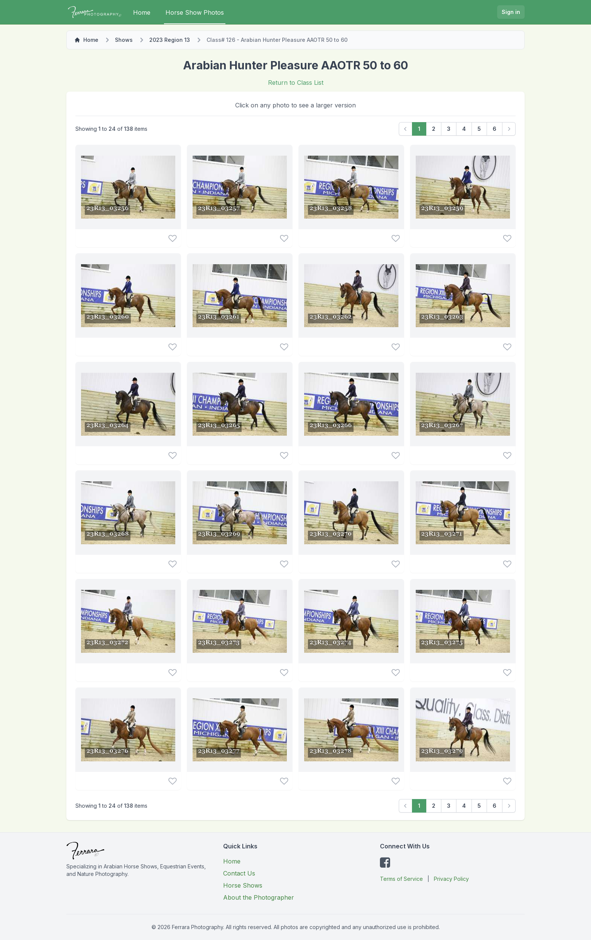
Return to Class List (295, 82)
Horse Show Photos (194, 12)
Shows (124, 40)
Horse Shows (242, 885)
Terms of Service (401, 879)
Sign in (511, 12)
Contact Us (239, 873)
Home (141, 12)
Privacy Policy (451, 879)
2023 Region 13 (169, 40)
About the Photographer (258, 897)
